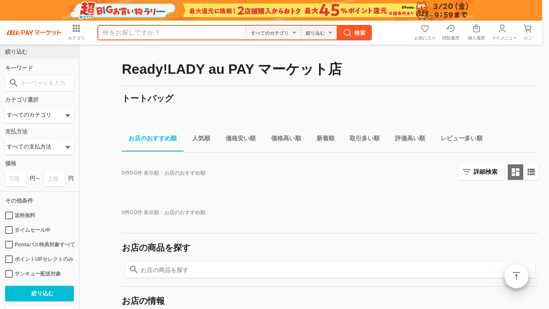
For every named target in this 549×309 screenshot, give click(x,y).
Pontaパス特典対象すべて (39, 244)
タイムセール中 (28, 230)
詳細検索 (486, 171)
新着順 (322, 140)
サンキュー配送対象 (33, 274)
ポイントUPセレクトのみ (39, 259)
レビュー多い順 (458, 140)
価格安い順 (237, 140)
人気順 (197, 140)
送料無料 (20, 215)
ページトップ (516, 276)
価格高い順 (282, 140)
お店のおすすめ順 (149, 140)
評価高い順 (406, 140)
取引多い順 (361, 140)
